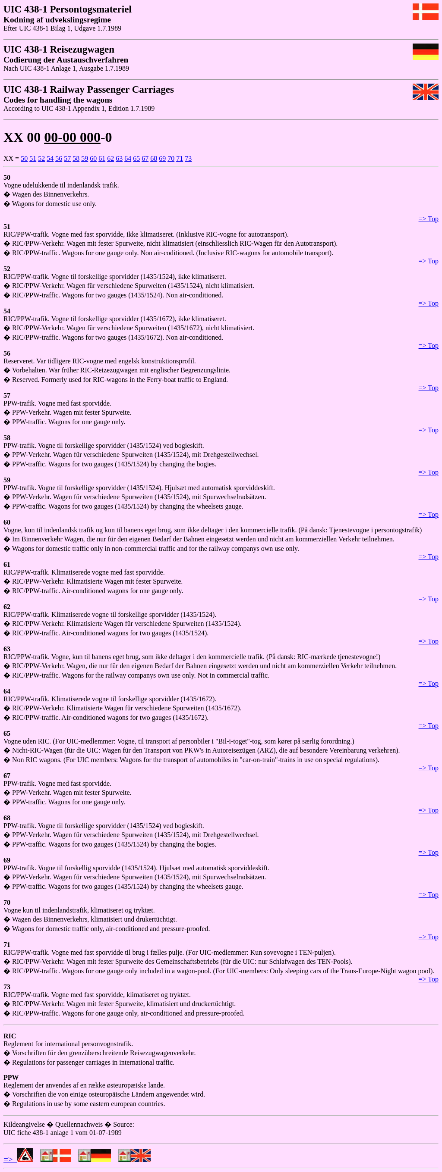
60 (93, 158)
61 (101, 158)
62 (110, 158)
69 (162, 158)
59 (84, 158)
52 (41, 158)
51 (32, 158)
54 (50, 158)
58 (76, 158)
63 (119, 158)
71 (179, 158)
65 (136, 158)
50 (24, 158)
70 (170, 158)
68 (153, 158)
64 (127, 158)
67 (145, 158)
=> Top (429, 218)
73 (188, 158)
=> (18, 1159)
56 (58, 158)
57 (67, 158)
